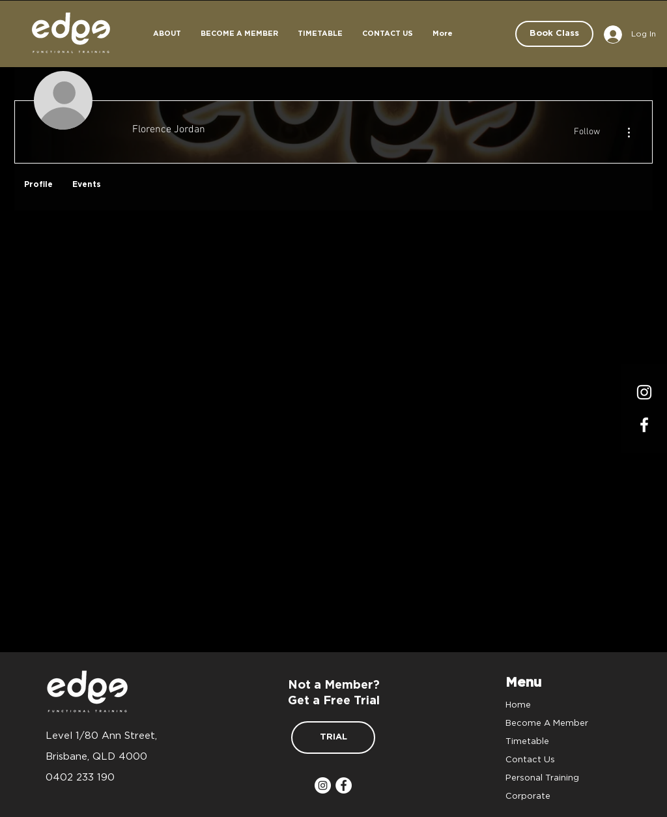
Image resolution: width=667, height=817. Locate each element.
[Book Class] (554, 34)
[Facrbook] (644, 425)
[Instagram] (644, 392)
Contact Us (530, 759)
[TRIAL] (333, 737)
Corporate (527, 795)
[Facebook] (343, 785)
